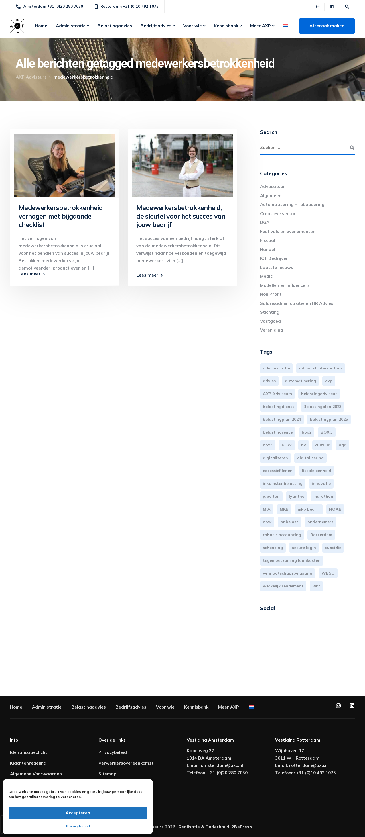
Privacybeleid (78, 826)
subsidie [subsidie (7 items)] (333, 547)
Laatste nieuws (276, 267)
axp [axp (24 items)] (328, 380)
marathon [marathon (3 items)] (323, 496)
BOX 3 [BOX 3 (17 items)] (327, 432)
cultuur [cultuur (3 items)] (322, 445)
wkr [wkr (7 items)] (316, 586)
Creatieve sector (278, 213)
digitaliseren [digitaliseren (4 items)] (275, 457)
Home (41, 25)
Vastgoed (270, 321)
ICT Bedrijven (274, 258)
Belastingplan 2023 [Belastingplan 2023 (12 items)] (322, 406)
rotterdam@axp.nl (309, 765)
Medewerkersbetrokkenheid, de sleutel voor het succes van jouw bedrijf (180, 216)
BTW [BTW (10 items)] (287, 445)
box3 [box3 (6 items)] (268, 445)
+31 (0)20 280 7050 (228, 772)
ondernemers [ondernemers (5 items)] (320, 521)
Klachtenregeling (28, 763)
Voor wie (192, 25)
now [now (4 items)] (267, 521)
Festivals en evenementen (287, 231)
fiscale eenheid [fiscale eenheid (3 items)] (316, 470)
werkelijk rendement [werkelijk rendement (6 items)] (283, 586)
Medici (267, 276)
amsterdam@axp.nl (222, 765)
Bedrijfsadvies (156, 25)
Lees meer (30, 274)
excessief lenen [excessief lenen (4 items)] (278, 470)
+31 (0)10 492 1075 (316, 772)
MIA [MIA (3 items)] (267, 509)
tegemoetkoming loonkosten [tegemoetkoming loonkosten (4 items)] (292, 560)
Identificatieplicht (28, 752)
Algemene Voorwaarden (36, 774)
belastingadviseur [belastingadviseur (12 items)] (319, 393)
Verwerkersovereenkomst (125, 763)
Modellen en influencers (285, 285)
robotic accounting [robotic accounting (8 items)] (282, 534)
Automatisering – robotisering (292, 204)
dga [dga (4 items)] (342, 445)
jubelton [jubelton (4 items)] (271, 496)
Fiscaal (267, 240)
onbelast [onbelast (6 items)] (289, 521)
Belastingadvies (115, 25)
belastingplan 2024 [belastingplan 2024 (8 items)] (282, 419)
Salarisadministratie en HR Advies (296, 303)
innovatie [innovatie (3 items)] (321, 483)
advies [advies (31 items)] (269, 380)
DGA (264, 222)
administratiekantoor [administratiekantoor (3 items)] (320, 368)
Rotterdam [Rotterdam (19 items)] (321, 534)
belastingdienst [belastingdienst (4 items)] (278, 406)
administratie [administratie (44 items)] (276, 368)
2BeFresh (242, 827)
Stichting (269, 312)
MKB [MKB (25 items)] (284, 509)
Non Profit (270, 294)
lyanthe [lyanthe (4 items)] (296, 496)
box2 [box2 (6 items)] (306, 432)
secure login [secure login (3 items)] (304, 547)
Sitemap (107, 774)
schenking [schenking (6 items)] (273, 547)
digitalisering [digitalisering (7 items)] (310, 457)
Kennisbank (226, 25)
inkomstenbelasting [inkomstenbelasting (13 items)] (283, 483)
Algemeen (270, 195)
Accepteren (78, 813)
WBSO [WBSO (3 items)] (328, 573)
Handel (267, 249)
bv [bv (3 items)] (303, 445)
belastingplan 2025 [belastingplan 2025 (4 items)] (329, 419)
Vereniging (271, 330)
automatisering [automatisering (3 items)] (300, 380)
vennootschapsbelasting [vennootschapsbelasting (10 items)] (287, 573)
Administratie (71, 25)
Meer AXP (260, 25)
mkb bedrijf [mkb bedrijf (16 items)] (309, 509)
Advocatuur (272, 186)
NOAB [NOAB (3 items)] (335, 509)
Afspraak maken (326, 25)
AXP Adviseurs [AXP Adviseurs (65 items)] (277, 393)
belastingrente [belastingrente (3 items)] (278, 432)
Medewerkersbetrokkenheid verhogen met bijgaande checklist (60, 216)
